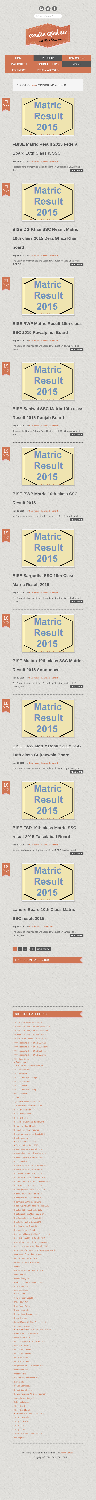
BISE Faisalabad (21, 1203)
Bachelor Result (21, 1161)
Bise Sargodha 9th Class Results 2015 (32, 1255)
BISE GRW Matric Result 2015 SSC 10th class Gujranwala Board (46, 782)
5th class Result (21, 1117)
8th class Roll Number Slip (26, 1133)
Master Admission (23, 1384)
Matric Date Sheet (22, 1400)
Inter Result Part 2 (23, 1345)
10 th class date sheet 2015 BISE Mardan (33, 1083)
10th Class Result (22, 1103)
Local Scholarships (23, 1376)
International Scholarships (26, 1353)
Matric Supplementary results (32, 1109)
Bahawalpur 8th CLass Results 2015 (31, 1164)
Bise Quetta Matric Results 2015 (29, 1243)
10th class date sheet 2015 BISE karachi (33, 1091)
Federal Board (21, 1314)
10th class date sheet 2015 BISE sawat (32, 1099)
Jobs (71, 64)
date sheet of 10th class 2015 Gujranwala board (37, 1290)
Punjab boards (23, 1106)
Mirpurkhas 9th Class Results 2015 (30, 1404)
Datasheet (16, 64)
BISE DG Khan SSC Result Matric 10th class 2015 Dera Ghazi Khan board (43, 248)
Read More (77, 180)
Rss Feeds (41, 8)
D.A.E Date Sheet (24, 1333)
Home (19, 58)
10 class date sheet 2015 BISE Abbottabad (34, 1071)
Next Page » (44, 994)
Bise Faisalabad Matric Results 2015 (31, 1211)
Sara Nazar (34, 171)
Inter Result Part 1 (23, 1341)
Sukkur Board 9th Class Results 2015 (31, 1470)
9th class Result (21, 1137)
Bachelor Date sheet (24, 1157)
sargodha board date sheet (27, 1435)
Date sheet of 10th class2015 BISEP (31, 1294)
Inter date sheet (22, 1330)
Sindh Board (20, 1443)
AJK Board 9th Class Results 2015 (30, 1149)
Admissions (73, 58)
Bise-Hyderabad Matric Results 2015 (31, 1279)
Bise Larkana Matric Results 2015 (30, 1227)
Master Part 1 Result (24, 1388)
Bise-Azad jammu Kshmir (26, 1271)
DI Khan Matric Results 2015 (27, 1298)
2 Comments (47, 972)
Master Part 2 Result (24, 1392)
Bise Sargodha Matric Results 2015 (30, 1259)
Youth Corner (67, 1489)
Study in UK (19, 1462)
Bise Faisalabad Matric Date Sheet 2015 (33, 1207)
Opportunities (21, 1412)
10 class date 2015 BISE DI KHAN (29, 1067)
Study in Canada (22, 1458)
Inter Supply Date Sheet (27, 1337)
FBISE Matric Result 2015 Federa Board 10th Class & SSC (43, 154)
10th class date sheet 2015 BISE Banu (32, 1087)
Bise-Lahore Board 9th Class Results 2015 (34, 1283)
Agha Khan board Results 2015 (29, 1145)
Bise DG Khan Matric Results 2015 (30, 1199)
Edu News (15, 71)
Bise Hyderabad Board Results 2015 (31, 1215)
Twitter (48, 8)
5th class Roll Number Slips (27, 1121)
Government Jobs (22, 1318)
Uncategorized (21, 1474)
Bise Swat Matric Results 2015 (28, 1267)
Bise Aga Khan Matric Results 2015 (32, 1450)
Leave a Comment (49, 171)
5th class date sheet (23, 1113)
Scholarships (46, 64)
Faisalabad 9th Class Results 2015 (30, 1310)
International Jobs (22, 1349)
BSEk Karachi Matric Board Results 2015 (33, 1286)
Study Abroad (46, 71)
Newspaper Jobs (22, 1408)
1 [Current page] (15, 994)
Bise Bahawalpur (22, 1180)
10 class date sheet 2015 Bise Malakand (33, 1075)
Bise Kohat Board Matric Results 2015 (32, 1219)
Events (17, 1306)
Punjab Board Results (24, 1427)
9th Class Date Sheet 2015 (28, 1187)
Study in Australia (22, 1454)
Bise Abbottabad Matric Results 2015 (32, 1176)
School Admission (22, 1439)
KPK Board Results (23, 1365)
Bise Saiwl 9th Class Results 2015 (30, 1251)
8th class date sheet (23, 1125)
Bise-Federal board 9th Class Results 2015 (34, 1275)
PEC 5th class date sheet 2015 (28, 1416)
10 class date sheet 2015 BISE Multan (32, 1079)
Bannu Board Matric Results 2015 (30, 1172)
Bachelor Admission (23, 1153)
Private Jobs (20, 1420)
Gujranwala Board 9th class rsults (30, 1322)
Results (44, 58)
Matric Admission (22, 1396)
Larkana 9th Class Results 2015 (29, 1372)
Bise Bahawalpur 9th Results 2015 (30, 1191)
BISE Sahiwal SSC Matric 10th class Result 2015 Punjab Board (46, 436)
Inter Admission (22, 1326)
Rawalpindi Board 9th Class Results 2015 (33, 1431)
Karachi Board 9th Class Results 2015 (32, 1361)
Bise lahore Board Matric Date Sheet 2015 (34, 1223)
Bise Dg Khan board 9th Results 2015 (32, 1195)
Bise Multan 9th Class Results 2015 (31, 1235)
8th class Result (21, 1129)
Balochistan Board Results (26, 1168)
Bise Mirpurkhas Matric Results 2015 (31, 1231)
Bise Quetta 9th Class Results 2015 (30, 1239)
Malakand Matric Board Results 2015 (31, 1380)
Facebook (54, 8)
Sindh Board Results (24, 1447)
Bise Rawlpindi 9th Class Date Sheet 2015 (34, 1247)
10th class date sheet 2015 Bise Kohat (32, 1095)
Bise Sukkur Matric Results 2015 (29, 1263)
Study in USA (20, 1466)
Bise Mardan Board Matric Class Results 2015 (37, 1368)
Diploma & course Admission (28, 1302)
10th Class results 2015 (27, 1183)
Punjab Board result (24, 1423)
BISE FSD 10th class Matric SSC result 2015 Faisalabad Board (43, 872)
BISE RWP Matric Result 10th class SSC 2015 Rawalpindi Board (45, 342)
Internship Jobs (21, 1357)
